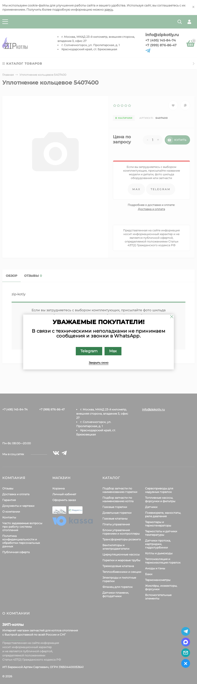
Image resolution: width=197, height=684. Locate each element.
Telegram (89, 351)
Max (113, 351)
